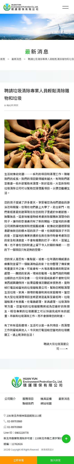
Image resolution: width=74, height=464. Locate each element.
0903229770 (22, 432)
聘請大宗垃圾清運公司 (56, 346)
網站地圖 (46, 403)
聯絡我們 (28, 403)
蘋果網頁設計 (47, 449)
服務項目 (28, 399)
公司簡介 (10, 399)
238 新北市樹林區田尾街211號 (24, 415)
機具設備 (46, 399)
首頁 (2, 59)
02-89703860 (14, 421)
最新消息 (16, 59)
